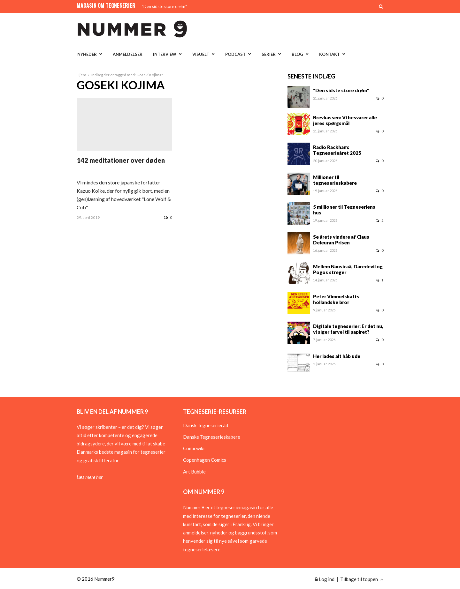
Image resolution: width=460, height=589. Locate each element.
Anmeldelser (127, 54)
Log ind (324, 579)
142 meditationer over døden (121, 160)
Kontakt (329, 54)
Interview (164, 54)
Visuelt (200, 54)
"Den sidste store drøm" (164, 6)
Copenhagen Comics (204, 460)
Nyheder (87, 54)
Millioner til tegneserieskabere (335, 180)
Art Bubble (194, 471)
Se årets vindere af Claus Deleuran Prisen (341, 239)
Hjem (81, 74)
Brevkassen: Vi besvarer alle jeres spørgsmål (345, 120)
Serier (269, 54)
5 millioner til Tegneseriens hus (344, 209)
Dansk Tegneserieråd (205, 425)
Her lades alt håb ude (336, 356)
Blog (297, 54)
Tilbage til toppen (361, 579)
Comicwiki (193, 448)
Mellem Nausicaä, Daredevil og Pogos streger (348, 269)
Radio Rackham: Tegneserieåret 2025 (337, 150)
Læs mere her (90, 477)
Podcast (235, 54)
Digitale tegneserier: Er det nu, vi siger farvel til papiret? (348, 329)
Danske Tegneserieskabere (211, 437)
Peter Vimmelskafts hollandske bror (336, 299)
